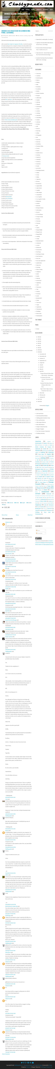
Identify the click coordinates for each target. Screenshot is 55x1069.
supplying (38, 282)
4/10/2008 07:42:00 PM (10, 618)
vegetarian (38, 307)
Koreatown (38, 183)
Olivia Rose (7, 952)
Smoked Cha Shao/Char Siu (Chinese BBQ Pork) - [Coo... (46, 384)
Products (39, 9)
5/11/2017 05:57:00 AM (10, 1028)
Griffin (6, 588)
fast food (38, 139)
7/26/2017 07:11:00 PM (10, 1052)
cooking (25, 35)
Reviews (28, 9)
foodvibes (38, 144)
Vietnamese (39, 309)
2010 (39, 347)
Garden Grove (39, 152)
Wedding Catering (40, 433)
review (38, 245)
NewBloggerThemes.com (46, 1067)
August (41, 362)
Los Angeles (39, 196)
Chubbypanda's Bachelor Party (43, 418)
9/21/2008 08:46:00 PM (10, 847)
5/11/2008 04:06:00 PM (10, 839)
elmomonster (8, 553)
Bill (6, 568)
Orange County (39, 216)
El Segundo (38, 135)
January (42, 397)
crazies (38, 119)
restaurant (38, 243)
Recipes (33, 9)
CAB (6, 799)
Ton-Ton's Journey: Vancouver (43, 431)
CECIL (6, 875)
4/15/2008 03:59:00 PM (10, 649)
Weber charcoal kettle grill (11, 119)
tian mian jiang (9, 198)
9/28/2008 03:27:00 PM (10, 889)
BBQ (18, 35)
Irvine (37, 174)
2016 (39, 337)
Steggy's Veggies (40, 429)
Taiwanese (38, 287)
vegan (37, 304)
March (41, 392)
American (38, 73)
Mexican (38, 205)
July (41, 364)
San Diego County (40, 254)
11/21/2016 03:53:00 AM (10, 1013)
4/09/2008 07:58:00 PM (10, 586)
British (37, 91)
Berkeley (38, 86)
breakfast (38, 89)
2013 (39, 343)
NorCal (37, 212)
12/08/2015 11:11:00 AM (10, 983)
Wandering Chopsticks (10, 561)
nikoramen (38, 210)
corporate (38, 115)
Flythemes (28, 1067)
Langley (38, 190)
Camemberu (8, 629)
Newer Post (4, 515)
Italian (37, 177)
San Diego (38, 251)
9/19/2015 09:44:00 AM (10, 941)
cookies (38, 111)
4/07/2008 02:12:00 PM (10, 559)
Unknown (7, 522)
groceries (38, 168)
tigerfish (7, 610)
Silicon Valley (39, 269)
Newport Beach (39, 207)
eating (37, 133)
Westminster (39, 315)
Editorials (45, 9)
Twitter (17, 502)
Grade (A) (38, 157)
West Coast (38, 313)
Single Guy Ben (8, 636)
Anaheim (38, 75)
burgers (38, 95)
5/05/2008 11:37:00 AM (10, 828)
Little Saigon (39, 192)
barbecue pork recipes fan (11, 906)
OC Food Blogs (39, 214)
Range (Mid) (39, 234)
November (42, 356)
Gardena (38, 155)
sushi (37, 285)
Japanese (38, 179)
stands (37, 276)
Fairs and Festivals (40, 420)
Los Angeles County (40, 199)
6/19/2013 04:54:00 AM (10, 923)
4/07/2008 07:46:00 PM (10, 566)
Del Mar (38, 124)
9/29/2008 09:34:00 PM (10, 904)
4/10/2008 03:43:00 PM (10, 609)
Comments (39, 533)
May (41, 369)
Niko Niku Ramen (40, 424)
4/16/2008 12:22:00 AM (10, 797)
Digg (4, 504)
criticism (38, 122)
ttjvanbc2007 (39, 298)
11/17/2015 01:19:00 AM (10, 959)
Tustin (37, 300)
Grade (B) (38, 159)
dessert (38, 128)
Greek (37, 166)
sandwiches (39, 263)
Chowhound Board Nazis (41, 415)
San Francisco (39, 256)
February (42, 395)
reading (38, 236)
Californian (38, 97)
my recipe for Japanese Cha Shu (15, 44)
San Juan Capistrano (40, 260)
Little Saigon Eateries (41, 422)
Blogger (47, 405)
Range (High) (39, 229)
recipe (29, 35)
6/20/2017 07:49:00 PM (10, 1037)
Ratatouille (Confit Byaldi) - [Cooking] (44, 39)
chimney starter (5, 156)
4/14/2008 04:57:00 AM (10, 634)
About (51, 9)
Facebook (10, 502)
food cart (38, 141)
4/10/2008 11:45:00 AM (10, 594)
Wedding (38, 311)
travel (37, 296)
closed (37, 108)
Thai (37, 289)
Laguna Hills (39, 185)
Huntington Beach (40, 170)
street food (38, 280)
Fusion (6, 574)
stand (37, 274)
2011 (39, 345)
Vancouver (38, 302)
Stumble (29, 502)
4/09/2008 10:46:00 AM (10, 579)
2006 (39, 401)
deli (37, 126)
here (7, 99)
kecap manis (9, 196)
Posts (38, 530)
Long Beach (39, 194)
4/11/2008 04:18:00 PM (10, 627)
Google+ (22, 502)
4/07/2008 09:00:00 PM (10, 572)
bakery (38, 80)
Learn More (7, 21)
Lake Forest (39, 188)
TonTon (38, 291)
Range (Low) (39, 232)
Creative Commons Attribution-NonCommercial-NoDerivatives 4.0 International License (44, 542)
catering (38, 102)
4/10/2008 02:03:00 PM (10, 603)
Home (23, 9)
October (42, 358)
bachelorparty (39, 78)
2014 (39, 341)
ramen (37, 227)
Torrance (38, 293)
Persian (38, 218)
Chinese (21, 35)
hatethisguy (8, 915)
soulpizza (38, 271)
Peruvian (38, 221)
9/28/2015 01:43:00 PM (10, 950)
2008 (39, 352)
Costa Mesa (38, 117)
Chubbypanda (8, 651)
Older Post (30, 515)
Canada (38, 100)
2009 (39, 349)
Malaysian (38, 201)
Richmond (38, 247)
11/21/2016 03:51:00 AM (10, 996)
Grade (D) (38, 163)
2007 (39, 399)
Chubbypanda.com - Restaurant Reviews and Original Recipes (28, 1065)
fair (37, 137)
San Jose (38, 258)
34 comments (5, 37)
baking (37, 82)
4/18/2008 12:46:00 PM (10, 814)
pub (37, 225)
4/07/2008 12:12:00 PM (10, 551)
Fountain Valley (39, 146)
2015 (39, 339)
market (38, 203)
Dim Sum (38, 130)
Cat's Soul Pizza (39, 413)
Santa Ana (38, 265)
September (42, 360)
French (37, 148)
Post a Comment (6, 1054)
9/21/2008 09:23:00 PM (10, 873)
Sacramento (39, 249)
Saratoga (38, 267)
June (41, 367)
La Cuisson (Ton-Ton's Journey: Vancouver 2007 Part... (46, 379)
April (41, 371)
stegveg (38, 278)
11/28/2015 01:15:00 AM (10, 974)
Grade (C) (38, 161)
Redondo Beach (39, 240)
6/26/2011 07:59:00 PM (10, 913)
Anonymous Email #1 (41, 522)
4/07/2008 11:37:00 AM (10, 544)
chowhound (39, 106)
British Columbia (40, 93)
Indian (37, 172)
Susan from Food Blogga (10, 620)
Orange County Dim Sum (41, 426)
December (42, 354)
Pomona (38, 223)
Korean (38, 181)
